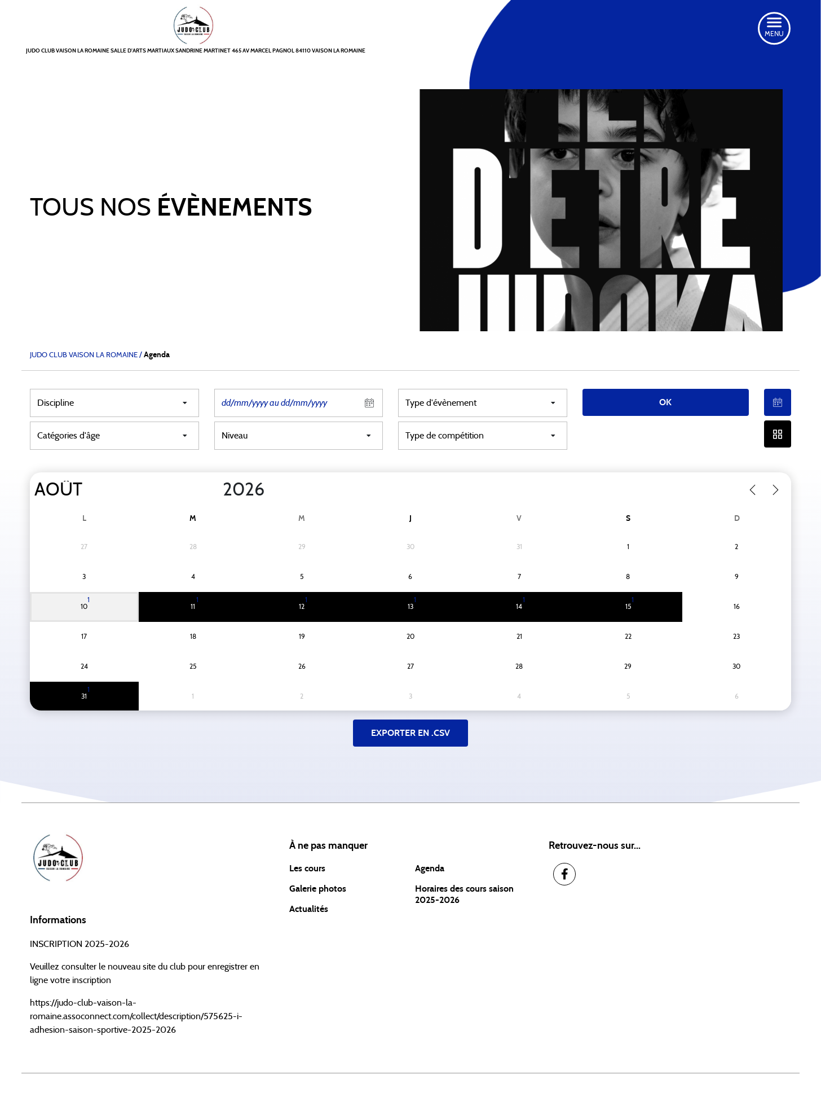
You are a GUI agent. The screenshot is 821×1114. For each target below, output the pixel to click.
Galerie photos (317, 888)
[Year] (213, 490)
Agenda (429, 868)
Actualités (308, 909)
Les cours (307, 868)
